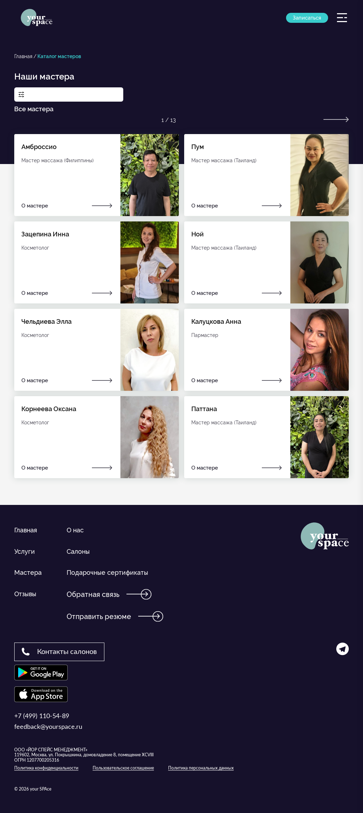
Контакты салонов (59, 651)
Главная (23, 56)
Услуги (24, 551)
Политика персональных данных (201, 768)
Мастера (28, 572)
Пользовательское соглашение (123, 768)
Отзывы (25, 594)
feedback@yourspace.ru (48, 727)
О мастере (67, 206)
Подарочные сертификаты (107, 572)
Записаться (307, 21)
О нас (75, 530)
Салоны (78, 551)
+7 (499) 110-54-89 (41, 716)
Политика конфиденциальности (46, 768)
